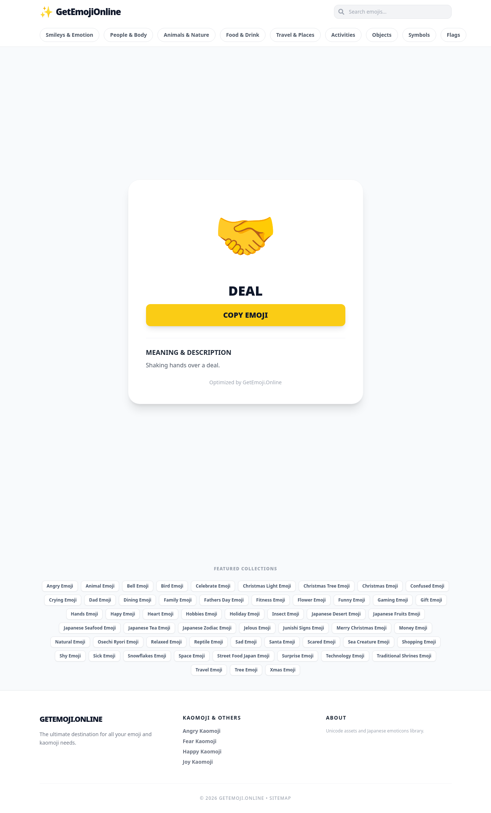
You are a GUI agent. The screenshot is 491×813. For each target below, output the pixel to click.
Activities (343, 34)
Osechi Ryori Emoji (118, 642)
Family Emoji (178, 600)
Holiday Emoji (245, 614)
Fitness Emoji (270, 600)
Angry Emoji (60, 586)
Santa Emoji (282, 642)
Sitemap (280, 798)
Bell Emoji (138, 586)
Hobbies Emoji (201, 614)
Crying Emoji (63, 600)
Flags (453, 34)
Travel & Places (295, 34)
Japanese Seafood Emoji (90, 628)
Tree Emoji (246, 670)
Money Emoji (413, 628)
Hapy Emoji (122, 614)
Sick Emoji (104, 656)
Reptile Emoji (208, 642)
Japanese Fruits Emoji (396, 614)
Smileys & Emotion (69, 34)
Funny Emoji (351, 600)
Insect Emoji (285, 614)
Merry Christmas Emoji (362, 628)
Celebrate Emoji (213, 586)
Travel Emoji (209, 670)
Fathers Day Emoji (224, 600)
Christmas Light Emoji (267, 586)
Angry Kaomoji (202, 730)
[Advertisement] (246, 104)
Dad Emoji (100, 600)
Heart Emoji (160, 614)
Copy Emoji (245, 315)
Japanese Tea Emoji (149, 628)
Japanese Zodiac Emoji (207, 628)
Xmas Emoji (282, 670)
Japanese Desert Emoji (336, 614)
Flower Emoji (311, 600)
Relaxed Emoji (166, 642)
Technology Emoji (345, 656)
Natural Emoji (70, 642)
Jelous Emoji (257, 628)
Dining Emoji (137, 600)
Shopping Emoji (419, 642)
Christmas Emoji (380, 586)
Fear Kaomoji (200, 741)
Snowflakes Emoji (147, 656)
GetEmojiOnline (80, 11)
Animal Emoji (100, 586)
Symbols (419, 34)
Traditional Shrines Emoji (404, 656)
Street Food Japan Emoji (243, 656)
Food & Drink (242, 34)
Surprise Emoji (298, 656)
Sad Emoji (246, 642)
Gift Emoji (431, 600)
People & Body (128, 34)
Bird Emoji (172, 586)
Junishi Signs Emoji (303, 628)
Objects (382, 34)
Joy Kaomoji (198, 761)
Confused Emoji (427, 586)
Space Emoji (192, 656)
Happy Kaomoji (202, 751)
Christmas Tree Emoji (326, 586)
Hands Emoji (84, 614)
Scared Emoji (321, 642)
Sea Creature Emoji (368, 642)
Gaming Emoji (393, 600)
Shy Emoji (70, 656)
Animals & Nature (186, 34)
